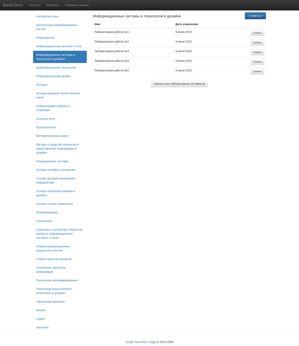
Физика (41, 310)
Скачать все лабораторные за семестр (179, 83)
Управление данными (50, 301)
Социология (44, 221)
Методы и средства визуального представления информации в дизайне (57, 148)
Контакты (53, 5)
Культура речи (45, 118)
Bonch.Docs (13, 5)
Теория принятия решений (53, 259)
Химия (40, 318)
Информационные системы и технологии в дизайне (55, 57)
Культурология (46, 127)
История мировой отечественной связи (58, 95)
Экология (42, 327)
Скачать (257, 33)
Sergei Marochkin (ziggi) (140, 342)
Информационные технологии (56, 67)
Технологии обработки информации (51, 269)
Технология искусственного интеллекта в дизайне (54, 291)
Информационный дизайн (53, 76)
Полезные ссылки (76, 5)
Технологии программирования (57, 280)
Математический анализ (52, 135)
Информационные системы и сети (59, 46)
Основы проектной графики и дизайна (55, 193)
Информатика (45, 37)
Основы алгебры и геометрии (55, 169)
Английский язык (47, 16)
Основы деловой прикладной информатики (55, 180)
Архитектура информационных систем (56, 27)
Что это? (34, 5)
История (41, 84)
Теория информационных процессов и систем (53, 248)
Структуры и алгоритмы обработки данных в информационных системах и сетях (59, 233)
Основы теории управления (54, 203)
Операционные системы (52, 161)
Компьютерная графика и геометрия (53, 108)
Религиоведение (47, 212)
